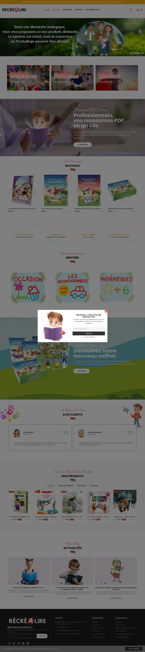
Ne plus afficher (90, 337)
